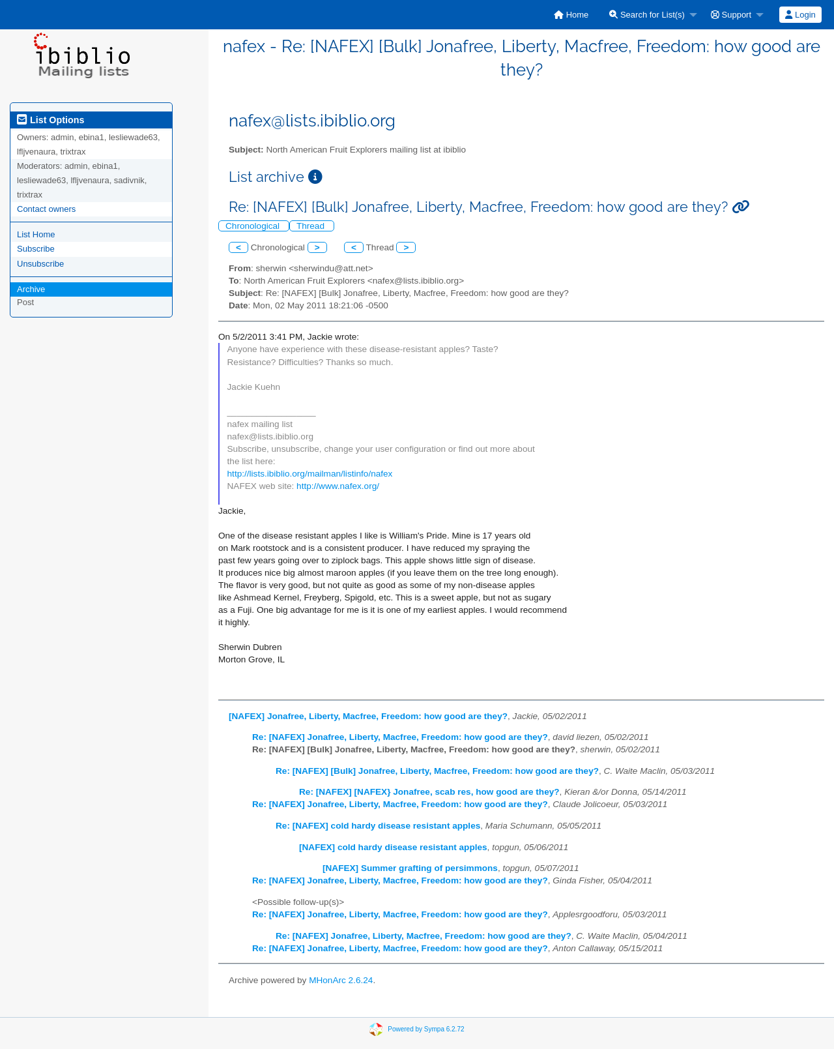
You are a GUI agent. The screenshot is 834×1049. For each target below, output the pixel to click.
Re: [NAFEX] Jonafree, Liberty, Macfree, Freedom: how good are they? (400, 737)
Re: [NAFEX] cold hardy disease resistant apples (378, 826)
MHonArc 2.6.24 (341, 980)
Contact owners (46, 209)
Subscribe (36, 249)
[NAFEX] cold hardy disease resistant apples (393, 847)
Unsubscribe (40, 264)
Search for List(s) (647, 15)
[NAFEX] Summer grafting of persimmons (410, 868)
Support (731, 15)
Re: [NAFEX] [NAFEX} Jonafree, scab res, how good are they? (429, 792)
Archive (31, 289)
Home (571, 15)
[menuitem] (571, 14)
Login (800, 15)
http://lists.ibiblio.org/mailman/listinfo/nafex (310, 474)
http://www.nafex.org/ (337, 486)
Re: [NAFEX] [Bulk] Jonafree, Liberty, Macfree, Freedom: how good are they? (437, 771)
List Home (36, 234)
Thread (311, 226)
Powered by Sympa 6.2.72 (426, 1029)
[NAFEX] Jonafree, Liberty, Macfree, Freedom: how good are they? (368, 716)
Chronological (253, 226)
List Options (50, 120)
